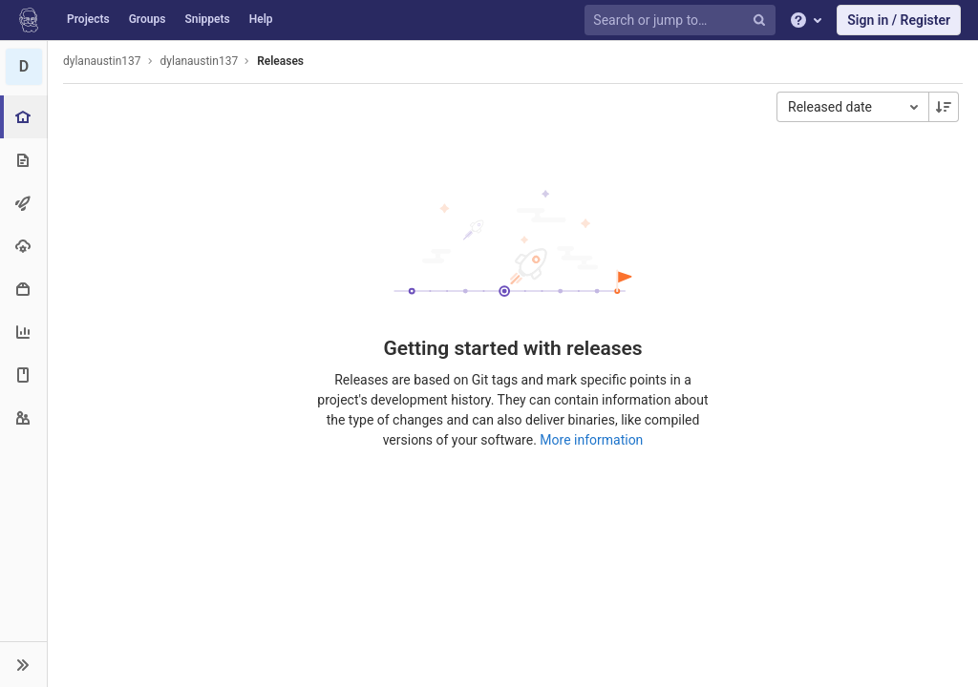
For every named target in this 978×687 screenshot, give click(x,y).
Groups (147, 19)
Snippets (206, 19)
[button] (23, 664)
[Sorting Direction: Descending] (943, 107)
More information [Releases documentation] (591, 440)
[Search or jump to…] (683, 20)
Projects (88, 19)
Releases (280, 61)
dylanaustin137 (102, 61)
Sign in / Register (898, 20)
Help (261, 19)
